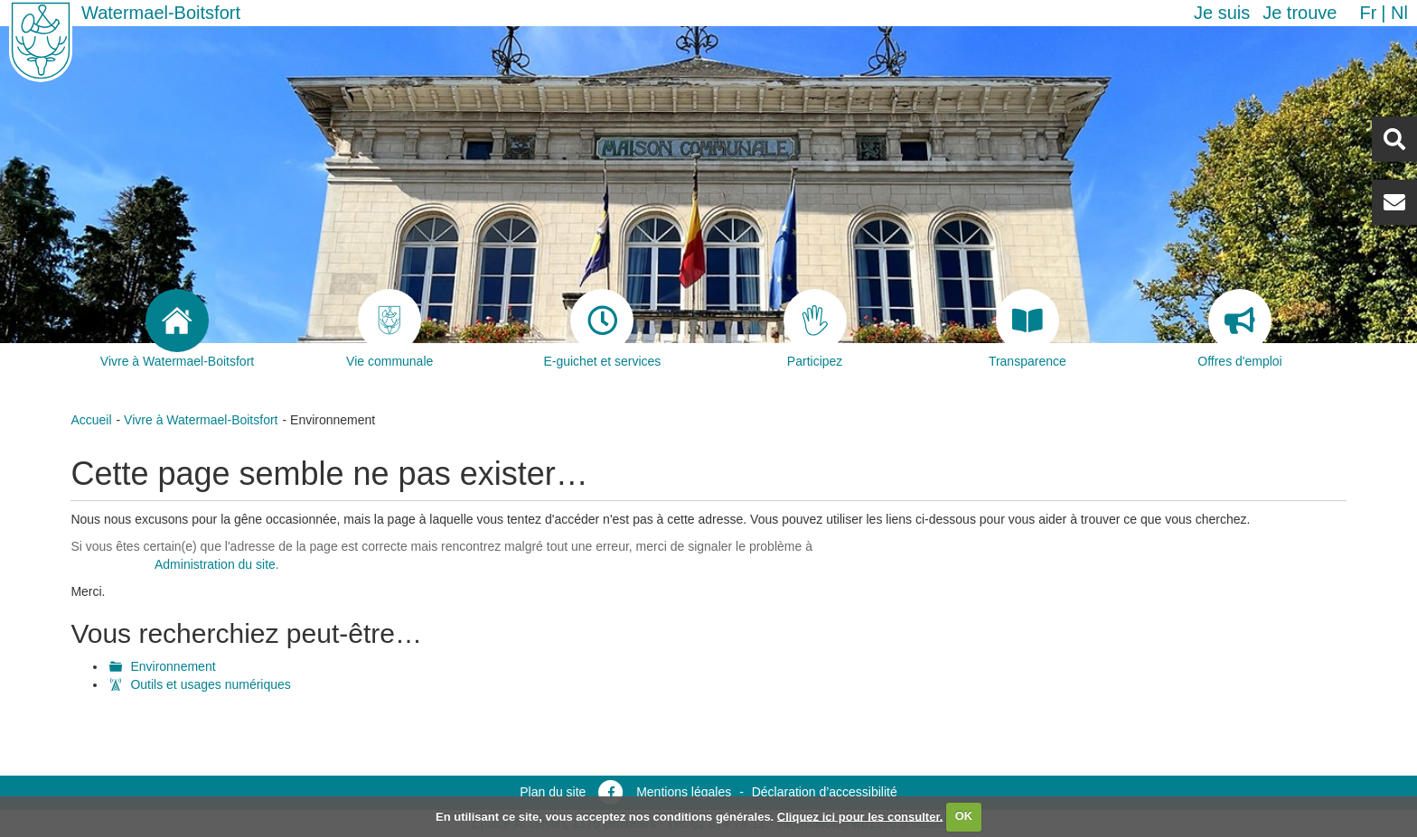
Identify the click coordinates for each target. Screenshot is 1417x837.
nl (1399, 13)
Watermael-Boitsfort (160, 13)
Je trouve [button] (1299, 13)
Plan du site (553, 792)
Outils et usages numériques (210, 684)
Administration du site (215, 564)
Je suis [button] (1222, 13)
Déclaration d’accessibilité (824, 792)
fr (1367, 13)
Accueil (90, 420)
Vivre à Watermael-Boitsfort (200, 420)
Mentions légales (683, 792)
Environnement (172, 666)
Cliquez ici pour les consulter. (860, 816)
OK (964, 816)
